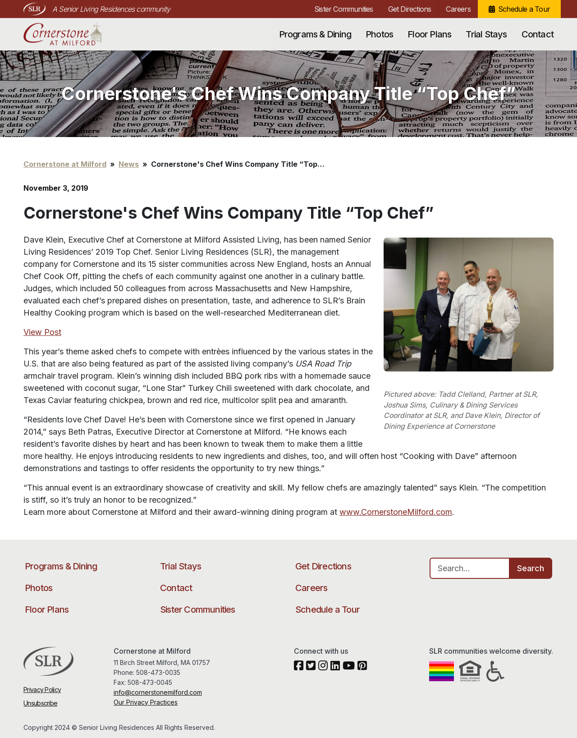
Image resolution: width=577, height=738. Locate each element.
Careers (458, 9)
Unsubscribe (40, 703)
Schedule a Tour (524, 9)
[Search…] (470, 568)
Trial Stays (486, 34)
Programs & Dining (315, 34)
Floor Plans (429, 34)
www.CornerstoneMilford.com (395, 512)
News (129, 164)
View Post (42, 332)
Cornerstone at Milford (71, 34)
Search (530, 568)
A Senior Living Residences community (111, 9)
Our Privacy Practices (146, 702)
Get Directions (409, 9)
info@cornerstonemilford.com (158, 692)
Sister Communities (343, 9)
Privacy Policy (42, 689)
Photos (379, 34)
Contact (538, 34)
